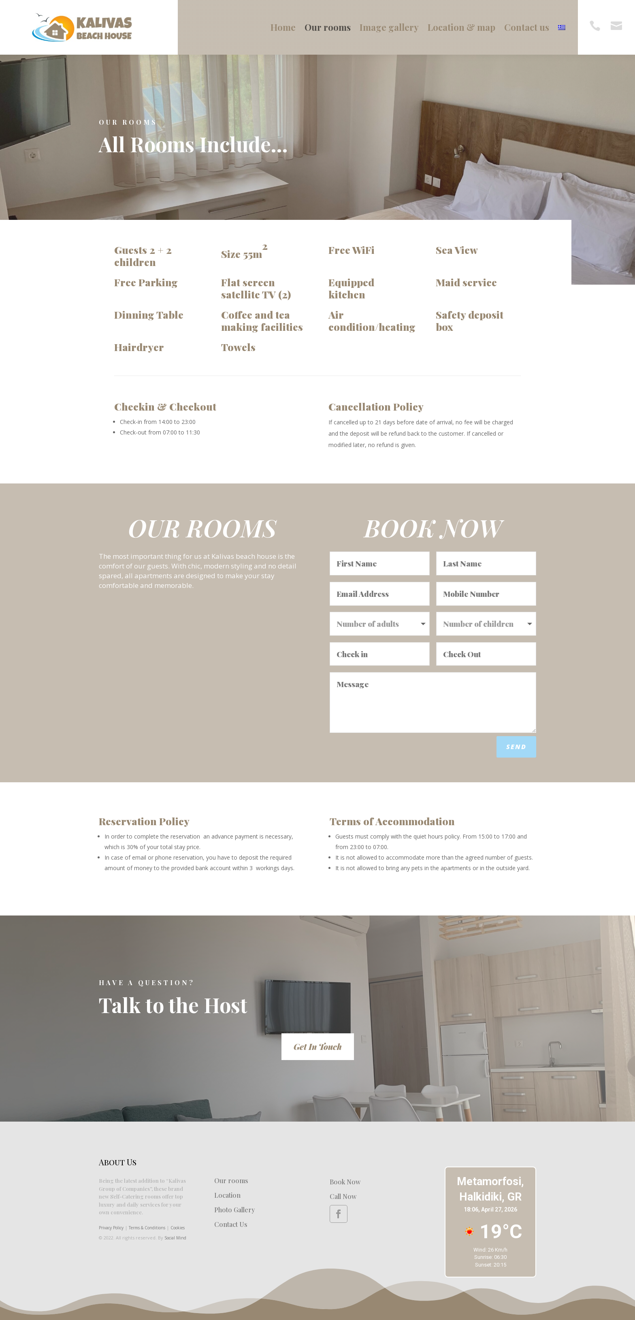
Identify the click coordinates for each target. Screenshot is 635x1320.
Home (283, 27)
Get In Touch (318, 1046)
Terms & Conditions (147, 1228)
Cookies (177, 1228)
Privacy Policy (111, 1228)
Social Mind (175, 1238)
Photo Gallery (234, 1209)
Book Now (345, 1181)
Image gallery (389, 27)
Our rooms (328, 27)
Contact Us (230, 1224)
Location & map (461, 27)
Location (227, 1195)
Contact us (526, 27)
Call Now (343, 1196)
